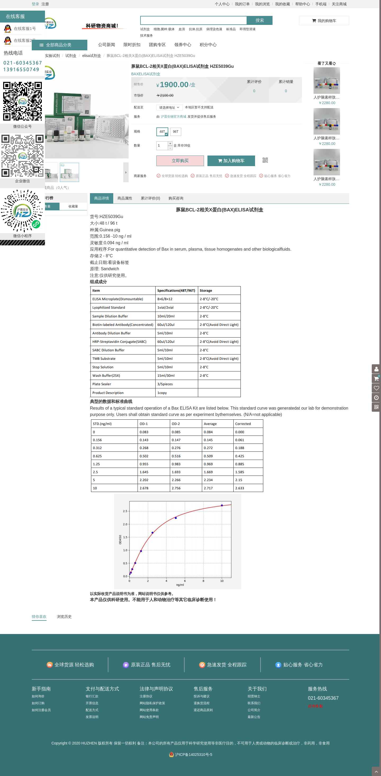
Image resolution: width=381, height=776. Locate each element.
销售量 (46, 206)
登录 (35, 4)
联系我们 (254, 703)
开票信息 (92, 703)
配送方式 (92, 710)
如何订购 (38, 703)
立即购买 (180, 160)
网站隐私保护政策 (152, 703)
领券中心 (182, 44)
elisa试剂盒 (91, 56)
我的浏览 (262, 4)
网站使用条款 (149, 710)
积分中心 (208, 44)
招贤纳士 (254, 696)
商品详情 (101, 198)
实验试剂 (52, 56)
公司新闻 (106, 44)
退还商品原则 (203, 710)
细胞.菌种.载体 (164, 29)
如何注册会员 (41, 710)
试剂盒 (145, 29)
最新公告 (254, 717)
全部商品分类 (55, 45)
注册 (45, 4)
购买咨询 (176, 198)
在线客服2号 (20, 40)
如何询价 (38, 696)
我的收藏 (282, 4)
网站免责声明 (149, 717)
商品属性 (124, 198)
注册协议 (146, 696)
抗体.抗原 (195, 29)
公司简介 (254, 710)
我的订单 (242, 4)
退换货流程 (202, 703)
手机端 (320, 4)
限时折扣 (132, 44)
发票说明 (92, 717)
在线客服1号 (20, 28)
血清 (182, 29)
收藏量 (73, 206)
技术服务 (146, 35)
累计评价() (150, 198)
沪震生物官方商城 (173, 116)
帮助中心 (302, 4)
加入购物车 (231, 160)
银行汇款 (92, 696)
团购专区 (157, 44)
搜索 (260, 20)
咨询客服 (315, 706)
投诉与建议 (202, 696)
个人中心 (222, 4)
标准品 (231, 29)
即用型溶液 (248, 29)
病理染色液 (214, 29)
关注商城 (339, 4)
